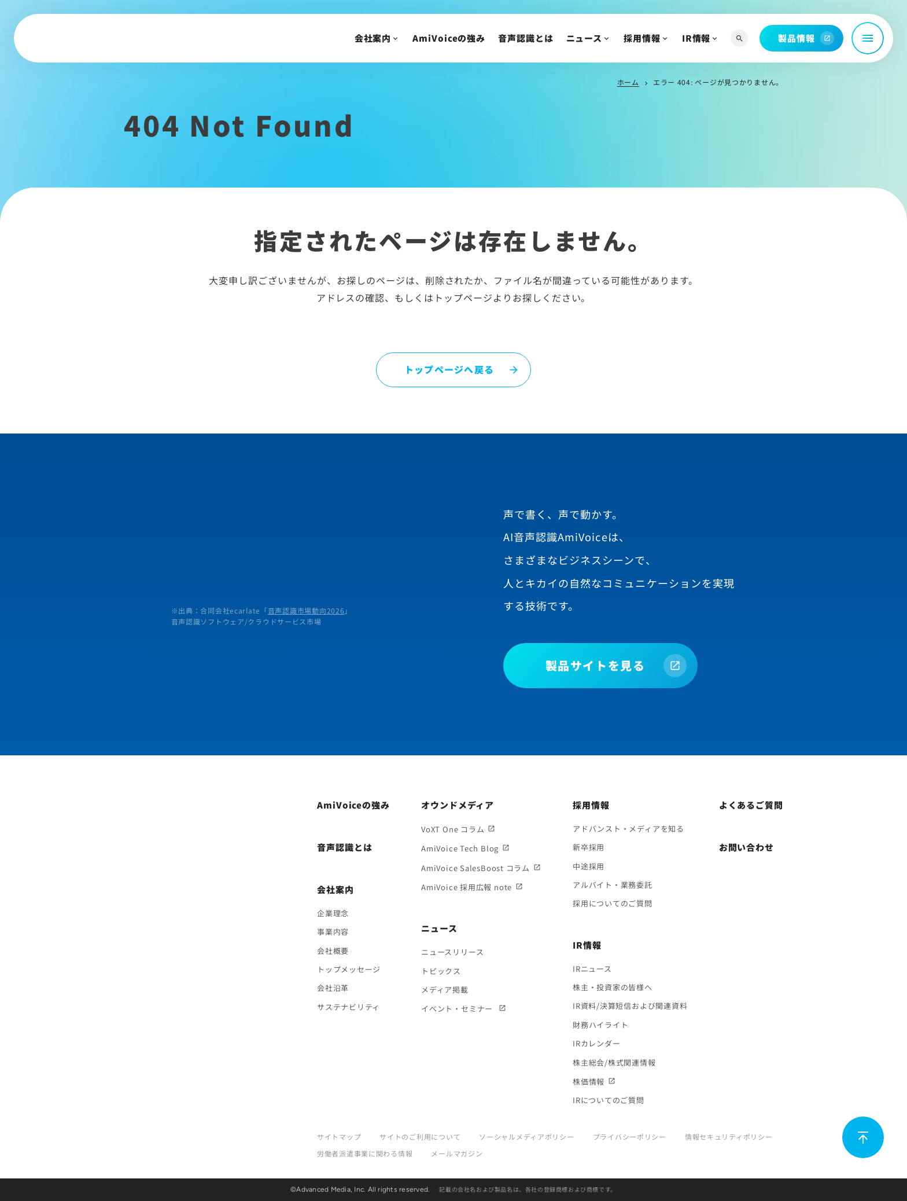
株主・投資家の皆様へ (612, 987)
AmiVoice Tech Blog (460, 848)
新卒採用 (588, 847)
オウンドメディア (457, 805)
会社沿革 (333, 987)
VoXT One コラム (452, 829)
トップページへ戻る (449, 369)
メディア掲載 (445, 989)
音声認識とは (525, 38)
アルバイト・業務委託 (612, 884)
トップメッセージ (349, 969)
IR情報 (696, 38)
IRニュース (592, 968)
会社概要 (333, 950)
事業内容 (333, 931)
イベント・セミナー (458, 1008)
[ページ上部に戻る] (863, 1137)
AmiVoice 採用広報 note (466, 887)
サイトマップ (339, 1136)
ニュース (584, 38)
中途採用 (588, 866)
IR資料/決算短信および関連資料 (630, 1005)
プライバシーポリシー (629, 1136)
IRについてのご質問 (608, 1100)
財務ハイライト (600, 1024)
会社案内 (373, 38)
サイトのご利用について (419, 1136)
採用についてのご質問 (612, 903)
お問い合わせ (746, 847)
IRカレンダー (596, 1043)
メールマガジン (456, 1153)
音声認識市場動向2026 (306, 610)
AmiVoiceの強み (448, 38)
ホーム (628, 82)
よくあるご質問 (751, 805)
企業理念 (333, 913)
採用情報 (642, 38)
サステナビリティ (348, 1006)
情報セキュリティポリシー (729, 1136)
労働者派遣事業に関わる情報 (364, 1153)
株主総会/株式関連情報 (614, 1062)
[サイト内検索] (739, 38)
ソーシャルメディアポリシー (526, 1136)
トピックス (441, 970)
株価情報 (588, 1081)
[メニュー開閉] (867, 38)
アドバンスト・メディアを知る (628, 828)
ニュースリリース (452, 951)
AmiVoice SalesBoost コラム (475, 867)
